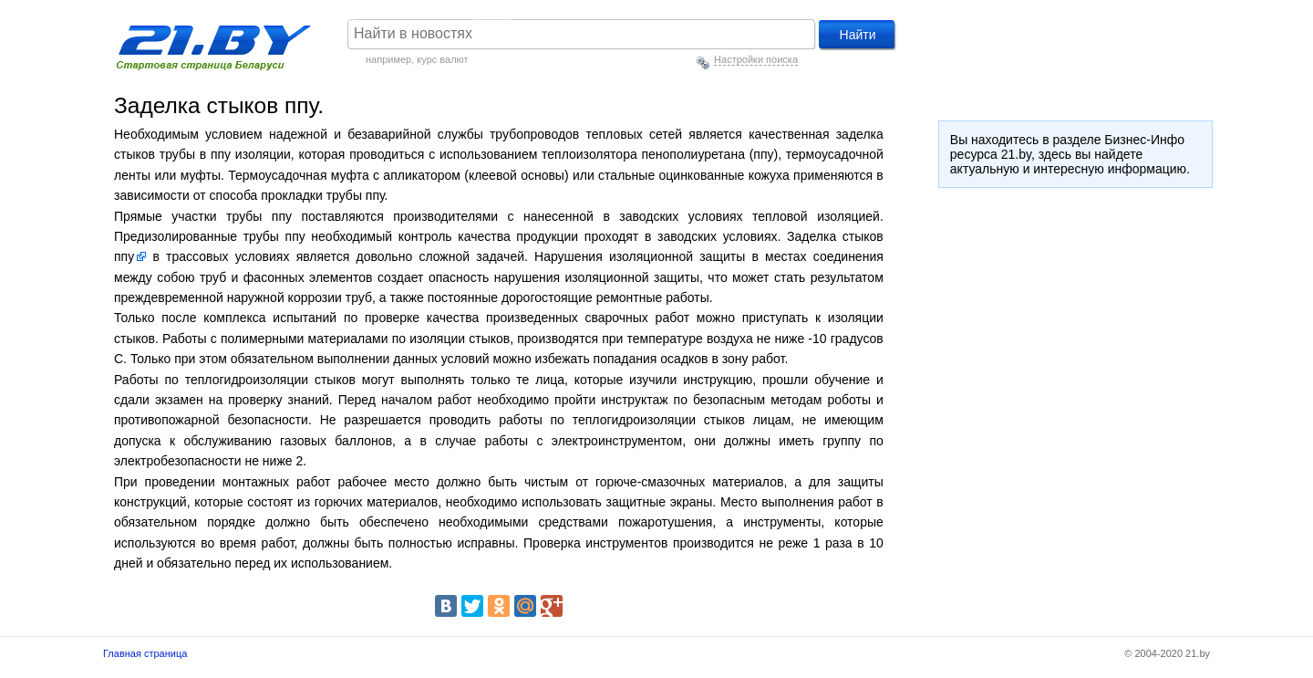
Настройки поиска (756, 59)
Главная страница (145, 653)
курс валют (442, 59)
